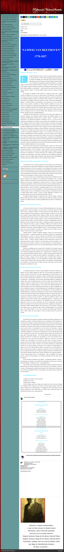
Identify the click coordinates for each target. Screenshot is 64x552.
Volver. (21, 30)
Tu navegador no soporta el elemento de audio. (31, 24)
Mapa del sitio (12, 550)
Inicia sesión (60, 550)
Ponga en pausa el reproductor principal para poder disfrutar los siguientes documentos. (43, 455)
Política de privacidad (5, 550)
